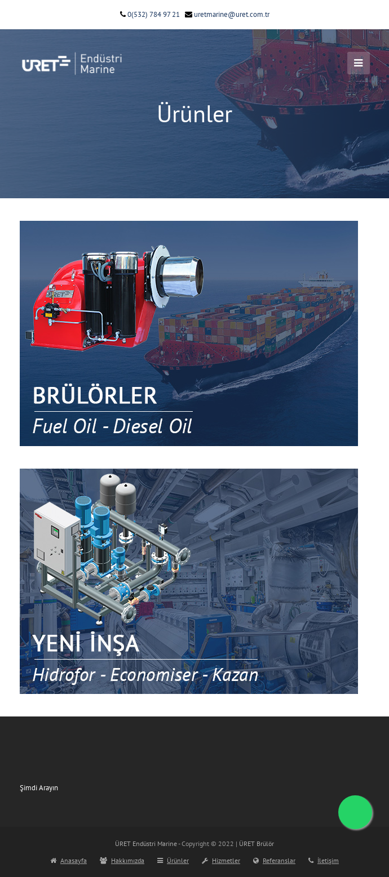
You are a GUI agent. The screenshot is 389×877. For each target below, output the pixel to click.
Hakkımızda (122, 860)
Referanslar (274, 860)
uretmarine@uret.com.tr (227, 14)
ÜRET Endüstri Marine (146, 843)
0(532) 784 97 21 (150, 14)
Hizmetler (221, 860)
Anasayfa (68, 860)
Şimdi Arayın (39, 788)
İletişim (323, 860)
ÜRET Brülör (256, 843)
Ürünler (173, 860)
